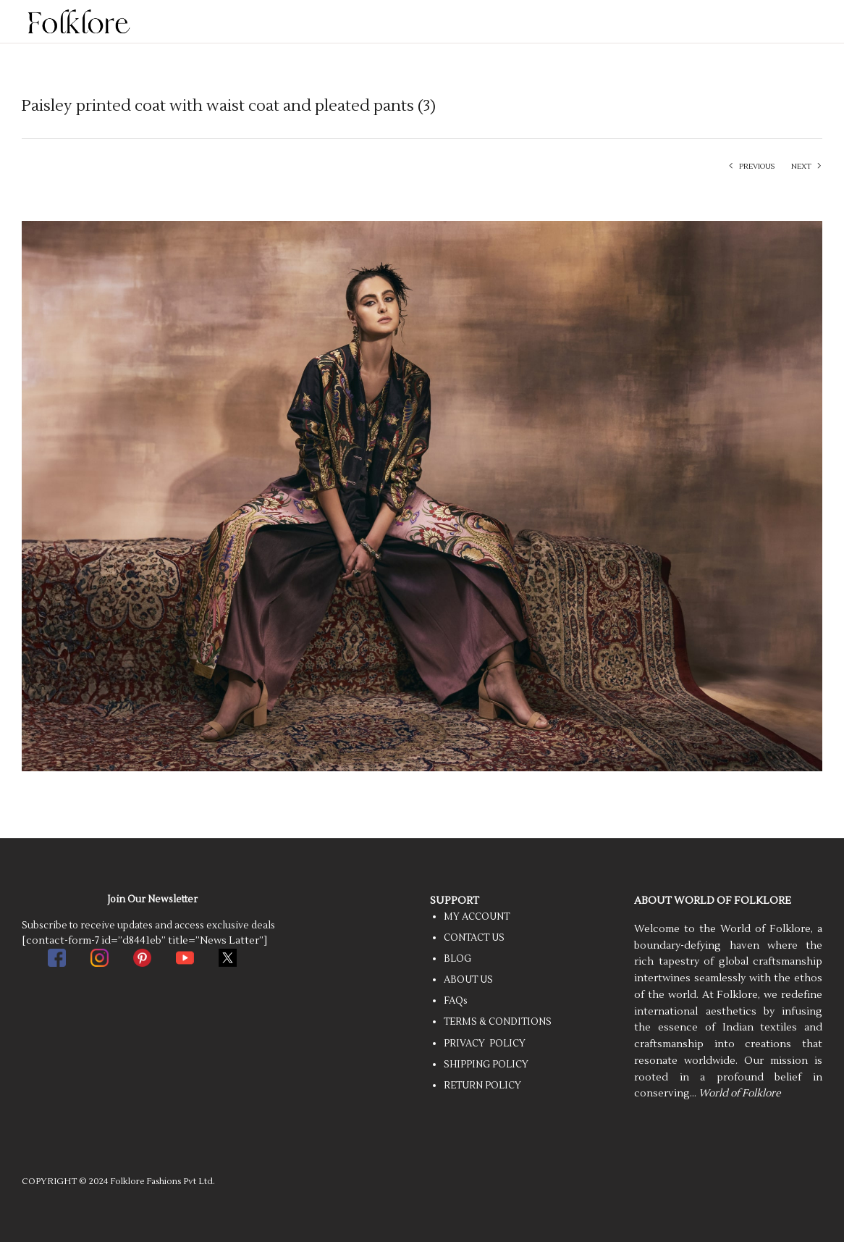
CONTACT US (474, 938)
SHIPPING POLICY (486, 1064)
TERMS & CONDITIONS (498, 1022)
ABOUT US (468, 980)
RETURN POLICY (482, 1085)
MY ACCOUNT (477, 917)
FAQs (456, 1001)
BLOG (457, 959)
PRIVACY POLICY (485, 1043)
